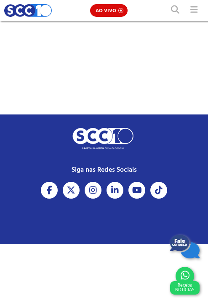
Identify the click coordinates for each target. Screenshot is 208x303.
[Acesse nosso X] (71, 190)
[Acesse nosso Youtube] (136, 190)
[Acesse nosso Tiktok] (158, 190)
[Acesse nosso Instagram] (93, 190)
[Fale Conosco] (185, 246)
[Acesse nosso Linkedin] (115, 190)
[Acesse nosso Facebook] (49, 190)
